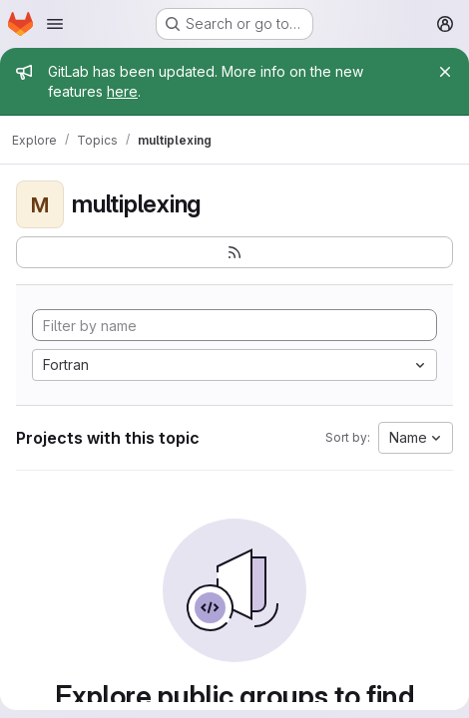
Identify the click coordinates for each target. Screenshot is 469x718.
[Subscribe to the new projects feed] (234, 252)
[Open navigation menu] (55, 24)
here (122, 91)
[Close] (445, 72)
